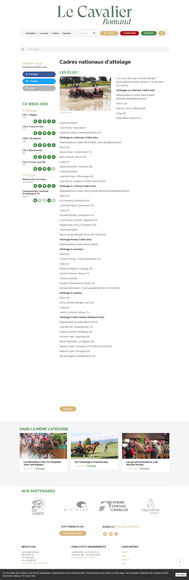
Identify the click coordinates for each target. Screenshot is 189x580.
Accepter (181, 575)
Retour (68, 408)
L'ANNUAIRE (129, 33)
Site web (35, 121)
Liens (124, 556)
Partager (32, 74)
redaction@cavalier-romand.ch (35, 563)
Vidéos (55, 33)
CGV (123, 563)
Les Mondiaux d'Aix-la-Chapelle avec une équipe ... (42, 463)
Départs (40, 121)
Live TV (54, 121)
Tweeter (32, 81)
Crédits (124, 552)
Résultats (44, 121)
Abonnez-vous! (72, 533)
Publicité (148, 33)
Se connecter (162, 33)
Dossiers (67, 33)
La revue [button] (44, 33)
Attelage (40, 468)
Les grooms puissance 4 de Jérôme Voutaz (142, 463)
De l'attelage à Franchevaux (91, 462)
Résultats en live (49, 121)
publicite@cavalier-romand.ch (84, 558)
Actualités (31, 33)
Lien (30, 88)
